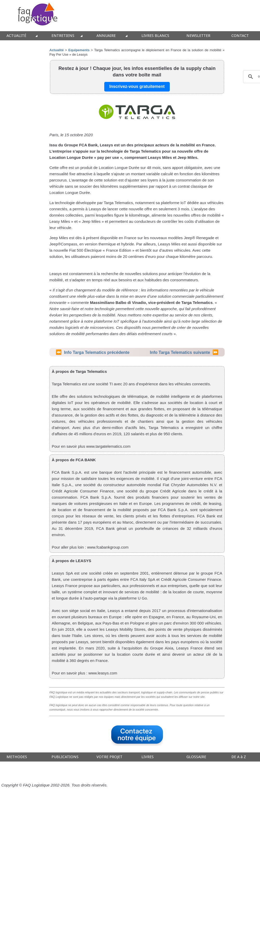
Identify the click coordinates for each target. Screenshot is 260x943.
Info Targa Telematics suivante (180, 352)
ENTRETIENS (62, 36)
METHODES (16, 757)
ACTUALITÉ (16, 36)
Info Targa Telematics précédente (96, 352)
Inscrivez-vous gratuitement (137, 86)
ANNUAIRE (106, 36)
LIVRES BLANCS (155, 36)
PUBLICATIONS (65, 757)
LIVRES (147, 757)
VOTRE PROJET (109, 757)
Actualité (56, 50)
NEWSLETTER (198, 36)
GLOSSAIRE (196, 757)
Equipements (79, 50)
